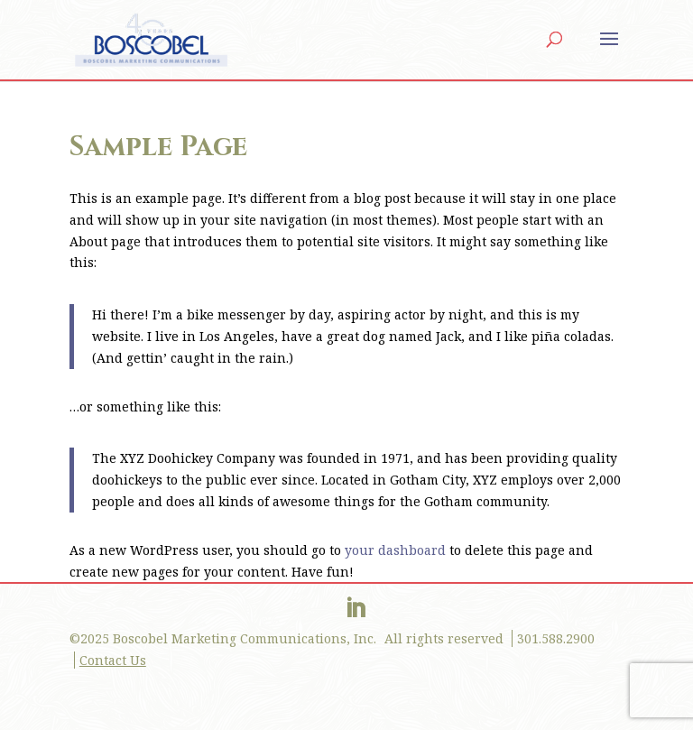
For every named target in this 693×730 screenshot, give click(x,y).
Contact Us (112, 660)
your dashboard (395, 550)
